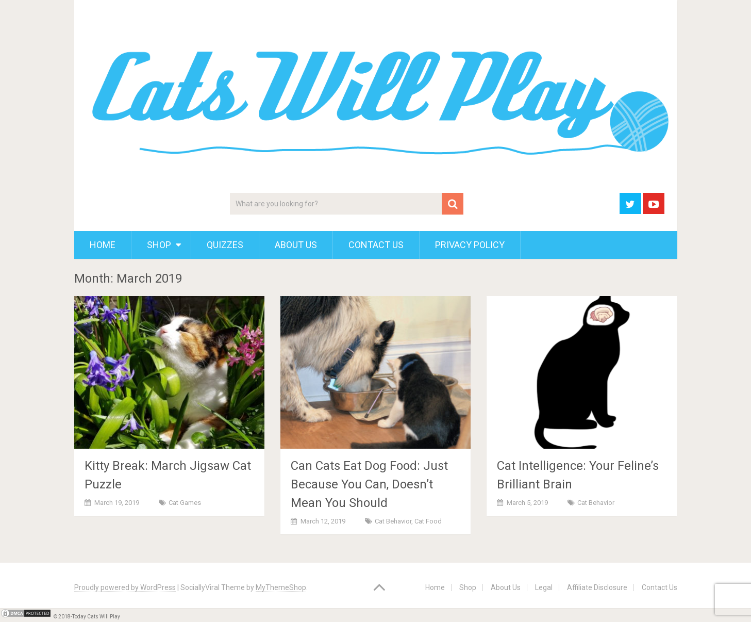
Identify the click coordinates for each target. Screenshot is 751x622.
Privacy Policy (470, 244)
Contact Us (376, 244)
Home (102, 244)
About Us (296, 244)
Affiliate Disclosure (597, 587)
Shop (159, 244)
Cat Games (185, 502)
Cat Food (428, 521)
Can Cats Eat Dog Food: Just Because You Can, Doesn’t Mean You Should (369, 484)
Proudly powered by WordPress (125, 587)
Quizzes (225, 244)
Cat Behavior (393, 521)
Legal (544, 587)
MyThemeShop (281, 587)
